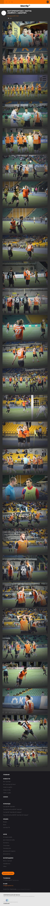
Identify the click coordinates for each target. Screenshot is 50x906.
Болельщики (8, 858)
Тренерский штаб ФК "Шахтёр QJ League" (15, 815)
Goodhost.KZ (7, 903)
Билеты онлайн (8, 873)
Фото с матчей (7, 860)
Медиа (5, 819)
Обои (4, 866)
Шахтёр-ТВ (6, 827)
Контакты (6, 842)
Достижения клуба (9, 840)
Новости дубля (7, 787)
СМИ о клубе (7, 792)
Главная (6, 774)
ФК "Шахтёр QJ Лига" (9, 784)
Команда (6, 804)
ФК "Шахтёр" (7, 781)
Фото (4, 824)
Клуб (5, 834)
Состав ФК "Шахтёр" (9, 806)
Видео (5, 822)
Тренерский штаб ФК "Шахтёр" (12, 809)
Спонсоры (6, 845)
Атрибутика (6, 863)
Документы (6, 854)
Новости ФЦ (7, 790)
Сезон (5, 797)
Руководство (7, 848)
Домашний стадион (9, 851)
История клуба (7, 837)
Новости (6, 779)
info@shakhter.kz (8, 885)
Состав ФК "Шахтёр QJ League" (12, 812)
